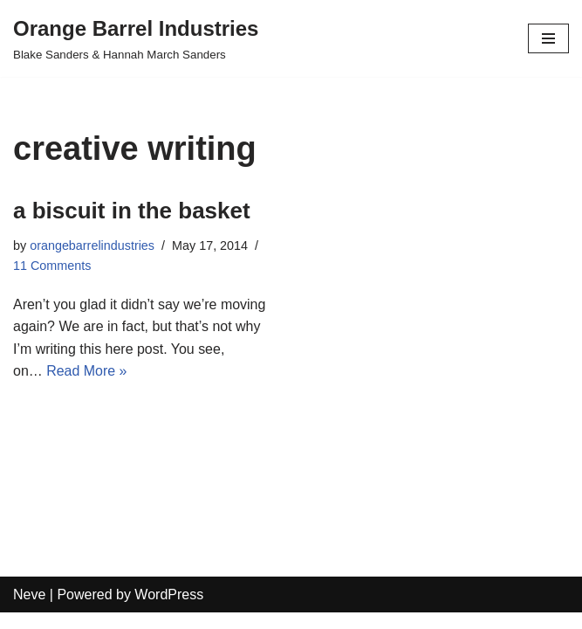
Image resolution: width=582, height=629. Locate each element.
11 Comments (52, 266)
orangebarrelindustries (92, 245)
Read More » (86, 371)
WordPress (168, 610)
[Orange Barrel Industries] (135, 38)
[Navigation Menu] (548, 38)
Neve (29, 610)
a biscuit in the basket (131, 210)
